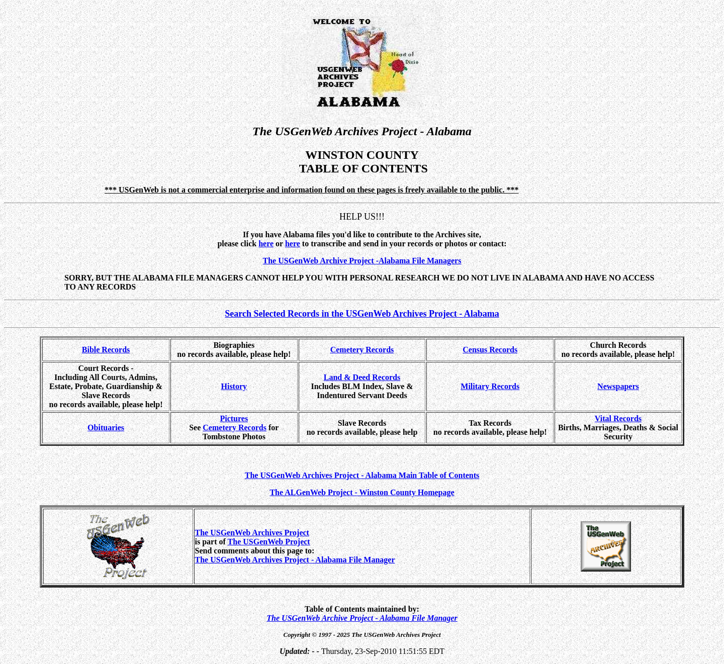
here (292, 243)
